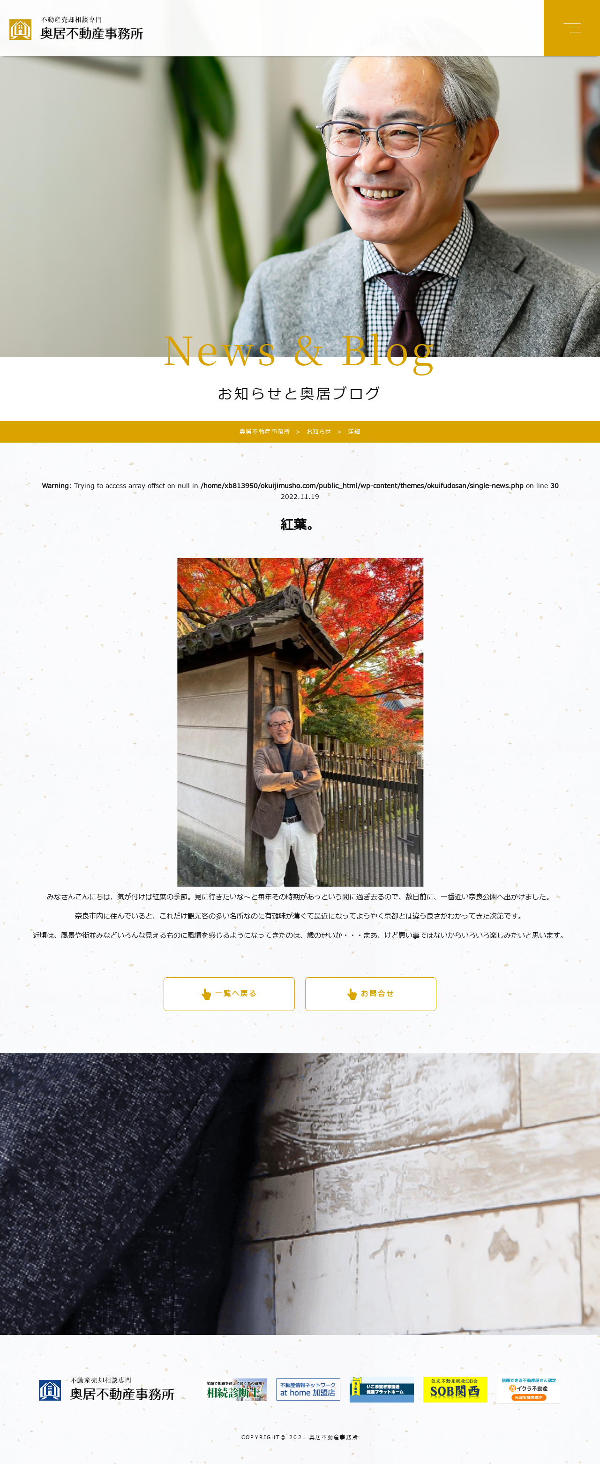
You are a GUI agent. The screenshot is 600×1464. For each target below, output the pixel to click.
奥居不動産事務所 (265, 432)
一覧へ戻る (236, 994)
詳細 (346, 432)
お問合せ (378, 994)
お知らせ (311, 432)
